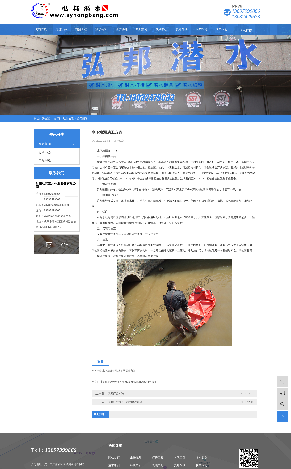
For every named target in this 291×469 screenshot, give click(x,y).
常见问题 (45, 160)
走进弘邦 (61, 29)
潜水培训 (121, 29)
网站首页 (41, 29)
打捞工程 (81, 29)
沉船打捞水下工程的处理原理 (125, 401)
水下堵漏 (97, 370)
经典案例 (141, 29)
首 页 (57, 118)
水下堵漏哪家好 (126, 370)
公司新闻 (82, 118)
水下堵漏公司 (109, 370)
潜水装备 (101, 29)
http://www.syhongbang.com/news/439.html (130, 381)
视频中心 (161, 29)
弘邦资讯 (181, 29)
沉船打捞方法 (116, 393)
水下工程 (179, 457)
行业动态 (45, 152)
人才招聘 (201, 29)
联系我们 (221, 29)
